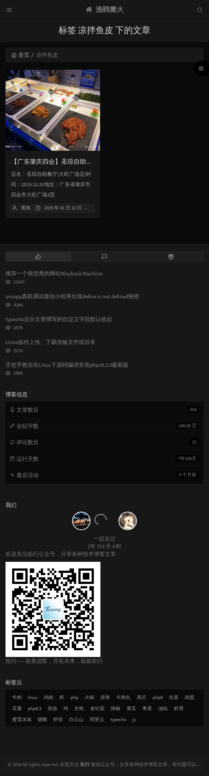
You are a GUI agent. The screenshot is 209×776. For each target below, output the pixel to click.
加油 (52, 708)
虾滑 (179, 708)
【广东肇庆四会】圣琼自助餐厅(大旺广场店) (72, 161)
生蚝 (79, 708)
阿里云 (97, 719)
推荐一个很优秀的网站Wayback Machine (54, 273)
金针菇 (97, 708)
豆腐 (17, 708)
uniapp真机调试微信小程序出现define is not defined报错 (72, 296)
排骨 (105, 697)
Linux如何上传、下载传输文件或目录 (50, 341)
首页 (20, 54)
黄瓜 (131, 708)
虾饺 (58, 719)
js (133, 719)
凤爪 (141, 697)
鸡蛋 (189, 697)
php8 (158, 697)
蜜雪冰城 (21, 719)
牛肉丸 (123, 697)
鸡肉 (48, 697)
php (74, 697)
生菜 (173, 697)
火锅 (89, 697)
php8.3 (34, 708)
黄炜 (26, 208)
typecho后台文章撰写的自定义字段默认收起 (59, 319)
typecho (118, 719)
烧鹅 (42, 719)
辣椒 (115, 708)
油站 (163, 708)
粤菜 (147, 708)
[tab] (38, 256)
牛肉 (17, 697)
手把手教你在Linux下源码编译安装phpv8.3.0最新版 (67, 364)
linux (33, 697)
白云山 (76, 719)
